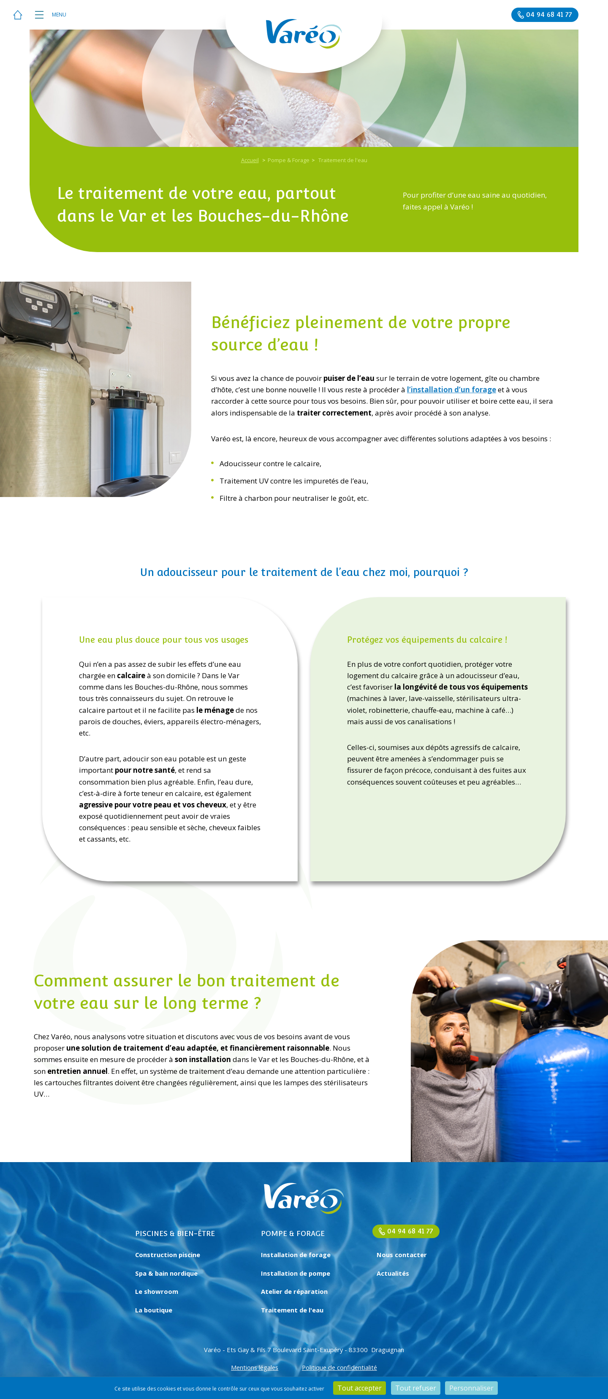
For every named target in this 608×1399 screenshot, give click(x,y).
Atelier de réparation (294, 1291)
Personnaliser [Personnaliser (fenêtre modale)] (471, 1388)
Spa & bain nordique (166, 1273)
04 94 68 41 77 (410, 1231)
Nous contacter (402, 1254)
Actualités (393, 1273)
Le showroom (156, 1291)
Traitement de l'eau (292, 1310)
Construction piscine (167, 1254)
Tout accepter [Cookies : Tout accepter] (359, 1388)
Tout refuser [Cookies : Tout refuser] (415, 1388)
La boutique (153, 1310)
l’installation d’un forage (451, 389)
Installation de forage (296, 1254)
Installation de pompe (295, 1273)
